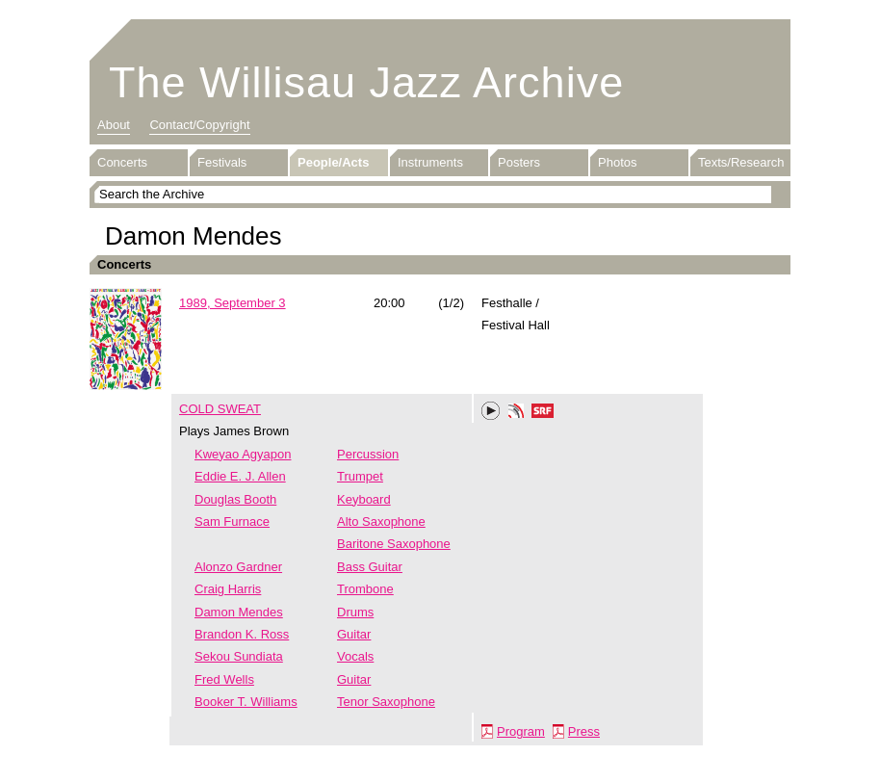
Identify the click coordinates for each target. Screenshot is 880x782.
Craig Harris (227, 589)
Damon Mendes (238, 612)
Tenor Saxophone (386, 701)
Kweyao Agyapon (242, 454)
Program (521, 731)
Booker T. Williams (246, 701)
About (113, 124)
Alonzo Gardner (238, 567)
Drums (355, 612)
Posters (519, 162)
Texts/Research (741, 162)
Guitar (354, 634)
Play (491, 411)
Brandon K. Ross (241, 634)
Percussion (368, 454)
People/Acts (333, 162)
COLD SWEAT (220, 409)
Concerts (122, 162)
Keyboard (364, 499)
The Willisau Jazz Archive (366, 82)
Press (584, 731)
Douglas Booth (235, 499)
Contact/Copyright (199, 124)
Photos (617, 162)
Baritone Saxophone (394, 543)
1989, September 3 (232, 303)
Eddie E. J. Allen (240, 476)
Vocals (355, 656)
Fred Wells (224, 679)
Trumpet (360, 476)
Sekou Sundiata (238, 656)
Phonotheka (516, 413)
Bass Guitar (369, 567)
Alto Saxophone (381, 521)
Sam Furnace (232, 521)
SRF (543, 413)
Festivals (221, 162)
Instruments (430, 162)
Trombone (365, 589)
